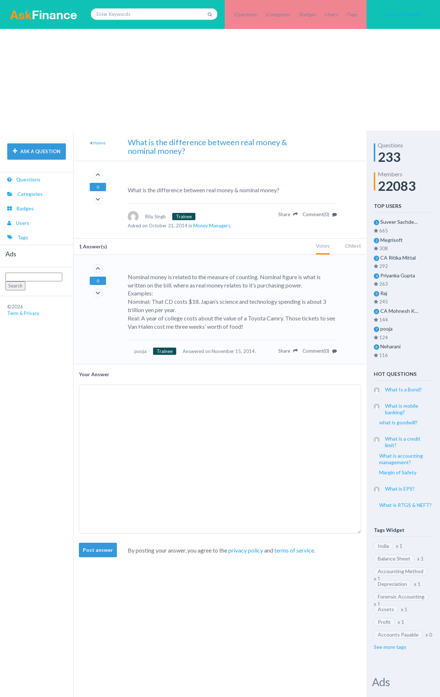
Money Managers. (212, 225)
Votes (323, 246)
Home (99, 143)
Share (288, 214)
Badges (308, 14)
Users (332, 14)
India (383, 546)
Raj (383, 293)
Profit (384, 622)
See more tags (390, 647)
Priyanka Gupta (397, 275)
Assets (386, 609)
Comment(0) (319, 214)
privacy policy (245, 550)
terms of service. (294, 550)
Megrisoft (391, 240)
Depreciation (392, 584)
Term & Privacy (23, 313)
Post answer (98, 550)
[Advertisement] (220, 79)
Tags (353, 14)
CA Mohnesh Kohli (399, 311)
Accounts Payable (398, 634)
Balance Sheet (394, 558)
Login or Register (403, 14)
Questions (246, 14)
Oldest (353, 246)
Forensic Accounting (401, 596)
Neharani (390, 346)
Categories (278, 14)
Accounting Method (400, 571)
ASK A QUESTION (36, 151)
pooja (386, 329)
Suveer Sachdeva (399, 222)
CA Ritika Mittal (398, 258)
